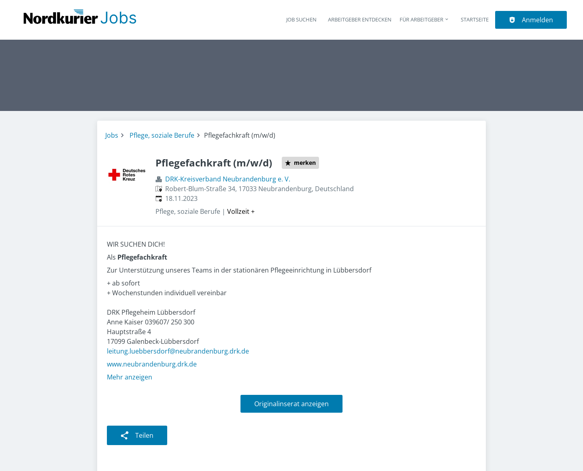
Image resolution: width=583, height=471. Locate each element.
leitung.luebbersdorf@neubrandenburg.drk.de (178, 351)
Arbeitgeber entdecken (360, 19)
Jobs (111, 135)
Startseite (475, 19)
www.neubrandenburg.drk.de (152, 364)
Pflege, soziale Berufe (162, 135)
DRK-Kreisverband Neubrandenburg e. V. (227, 179)
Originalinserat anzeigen (291, 403)
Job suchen (301, 19)
